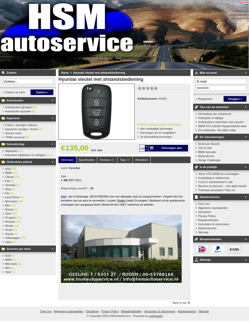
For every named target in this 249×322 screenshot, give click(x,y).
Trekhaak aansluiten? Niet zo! (216, 190)
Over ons (204, 203)
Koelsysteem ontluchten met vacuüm (221, 122)
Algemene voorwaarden (213, 207)
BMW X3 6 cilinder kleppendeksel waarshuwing (222, 126)
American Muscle (209, 143)
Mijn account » (240, 18)
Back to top (179, 302)
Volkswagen (15, 237)
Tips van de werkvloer (214, 107)
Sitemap (203, 232)
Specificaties (87, 159)
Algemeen (13, 118)
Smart (11, 229)
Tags (125, 159)
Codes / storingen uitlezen (21, 125)
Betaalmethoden (208, 220)
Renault (13, 221)
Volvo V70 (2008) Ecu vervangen (218, 173)
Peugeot (13, 217)
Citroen (12, 176)
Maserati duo (206, 156)
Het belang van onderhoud (214, 113)
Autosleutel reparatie (20, 111)
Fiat (9, 180)
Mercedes (14, 201)
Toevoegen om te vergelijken (158, 132)
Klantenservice (210, 196)
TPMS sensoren (17, 137)
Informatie (67, 159)
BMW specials (207, 152)
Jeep (10, 189)
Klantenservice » (238, 14)
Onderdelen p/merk (19, 161)
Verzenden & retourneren (213, 224)
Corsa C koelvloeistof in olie (215, 181)
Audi (11, 168)
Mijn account (208, 72)
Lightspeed (155, 315)
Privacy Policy (206, 216)
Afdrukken (141, 159)
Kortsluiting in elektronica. (214, 177)
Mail (63, 196)
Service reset (13, 133)
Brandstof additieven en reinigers (28, 155)
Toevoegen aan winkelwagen (171, 148)
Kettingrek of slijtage (210, 117)
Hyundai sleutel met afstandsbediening (99, 72)
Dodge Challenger (209, 160)
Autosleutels (15, 100)
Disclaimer (204, 211)
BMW (11, 172)
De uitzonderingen (212, 137)
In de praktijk (208, 166)
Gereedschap (15, 144)
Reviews (107, 159)
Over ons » (242, 11)
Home (65, 72)
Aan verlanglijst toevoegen (156, 128)
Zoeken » (42, 92)
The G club (205, 147)
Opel (11, 213)
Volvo (10, 241)
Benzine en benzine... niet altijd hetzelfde (222, 186)
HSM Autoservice (67, 34)
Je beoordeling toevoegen (156, 136)
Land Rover (14, 197)
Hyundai (12, 185)
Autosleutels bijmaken (21, 107)
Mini (10, 205)
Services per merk (19, 248)
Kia (9, 193)
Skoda (12, 225)
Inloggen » (235, 98)
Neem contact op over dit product (160, 124)
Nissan (11, 209)
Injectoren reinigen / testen (23, 129)
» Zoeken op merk (14, 92)
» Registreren (204, 98)
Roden (121, 200)
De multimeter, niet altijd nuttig (217, 130)
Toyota (11, 233)
